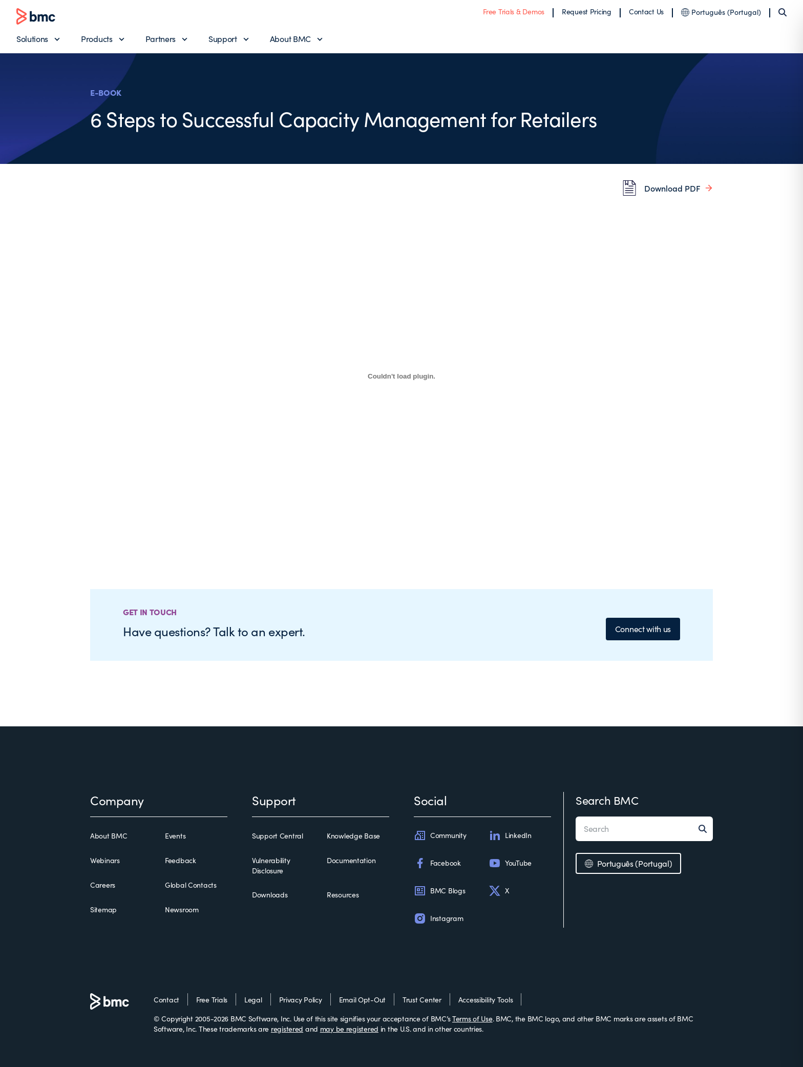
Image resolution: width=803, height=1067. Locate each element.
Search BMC (607, 800)
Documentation (351, 860)
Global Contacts (191, 885)
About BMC (290, 38)
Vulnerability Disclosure (271, 865)
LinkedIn (510, 835)
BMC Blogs (439, 891)
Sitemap (103, 909)
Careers (102, 885)
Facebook (437, 863)
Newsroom (182, 909)
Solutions (32, 38)
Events (175, 836)
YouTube (510, 863)
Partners (160, 38)
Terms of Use (472, 1018)
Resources (342, 894)
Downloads (269, 894)
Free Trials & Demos (513, 11)
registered (287, 1029)
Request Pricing (586, 11)
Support (222, 38)
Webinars (105, 860)
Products (96, 38)
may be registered (349, 1029)
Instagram (438, 918)
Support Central (277, 836)
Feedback (180, 860)
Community (440, 835)
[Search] (782, 12)
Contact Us (646, 11)
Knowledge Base (353, 836)
